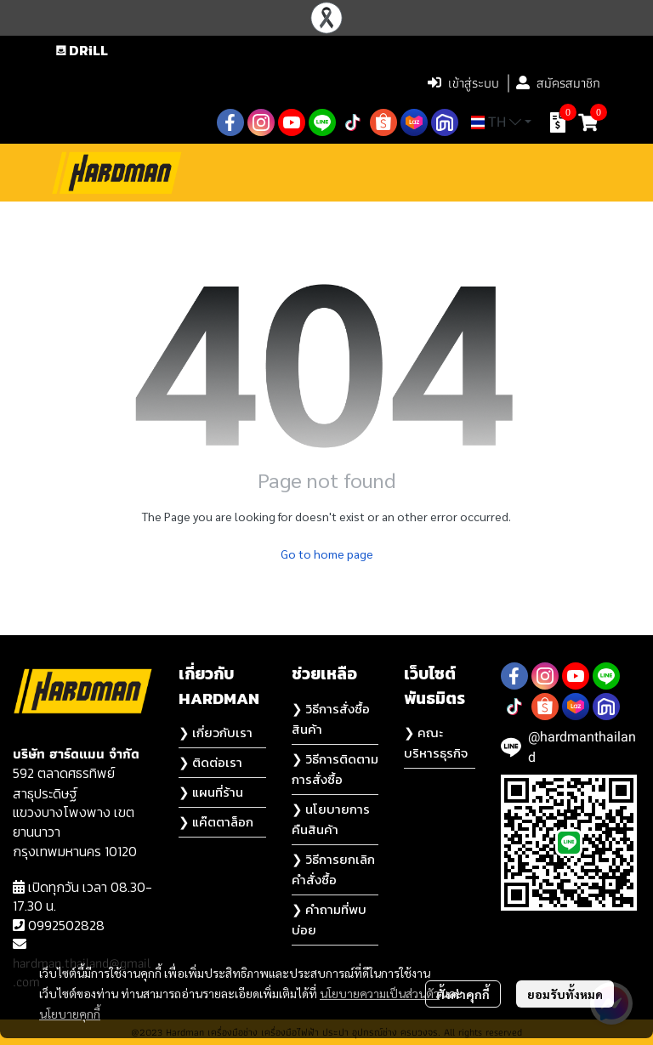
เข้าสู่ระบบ (463, 83)
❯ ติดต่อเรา (210, 762)
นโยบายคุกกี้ (69, 1013)
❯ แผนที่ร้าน (211, 792)
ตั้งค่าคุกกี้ (463, 994)
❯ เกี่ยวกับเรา (216, 732)
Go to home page (327, 553)
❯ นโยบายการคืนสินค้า (331, 819)
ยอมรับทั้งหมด (565, 994)
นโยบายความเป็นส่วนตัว (380, 993)
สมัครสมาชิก (558, 83)
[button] (307, 83)
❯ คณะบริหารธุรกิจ (436, 743)
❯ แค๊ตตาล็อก (216, 822)
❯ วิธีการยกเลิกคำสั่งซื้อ (333, 869)
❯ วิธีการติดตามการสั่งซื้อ (335, 769)
